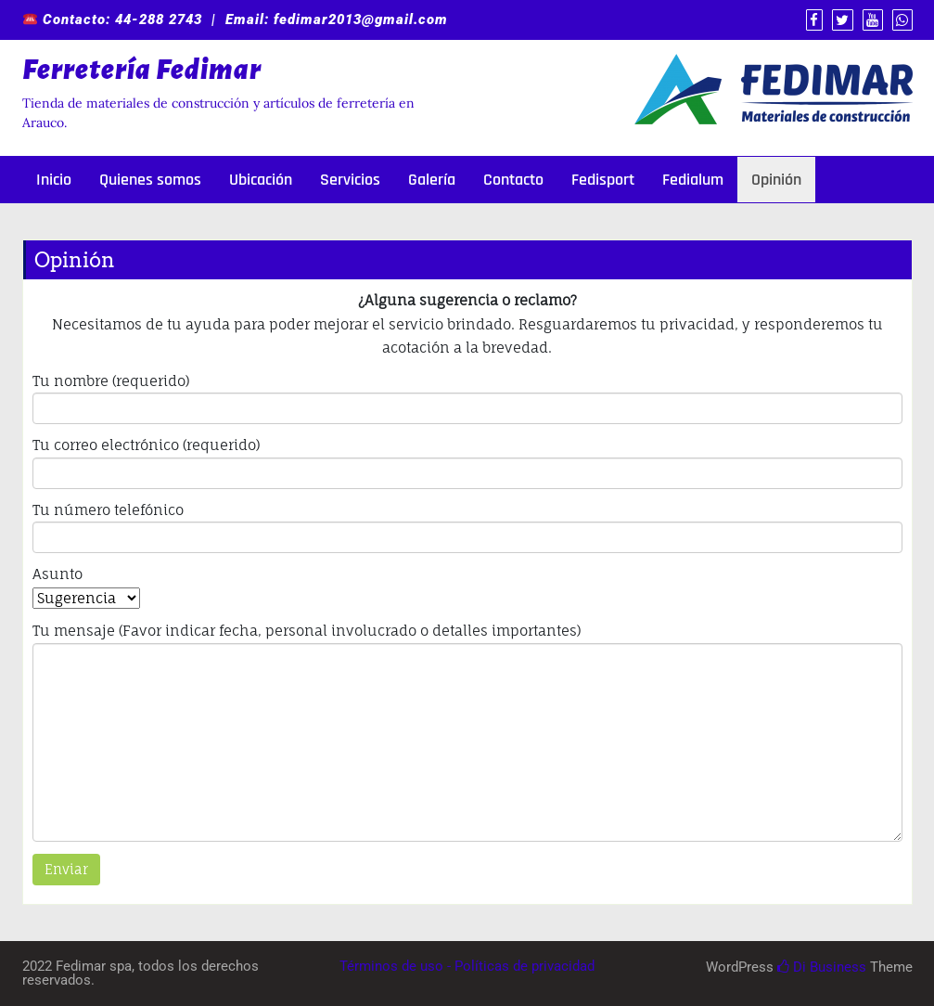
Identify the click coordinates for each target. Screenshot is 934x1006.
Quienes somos (150, 179)
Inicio (53, 179)
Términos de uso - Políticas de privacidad (467, 966)
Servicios (350, 179)
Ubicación (260, 179)
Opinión (776, 179)
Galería (431, 179)
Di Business (821, 967)
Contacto (513, 179)
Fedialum (692, 179)
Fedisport (602, 179)
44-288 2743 (158, 19)
